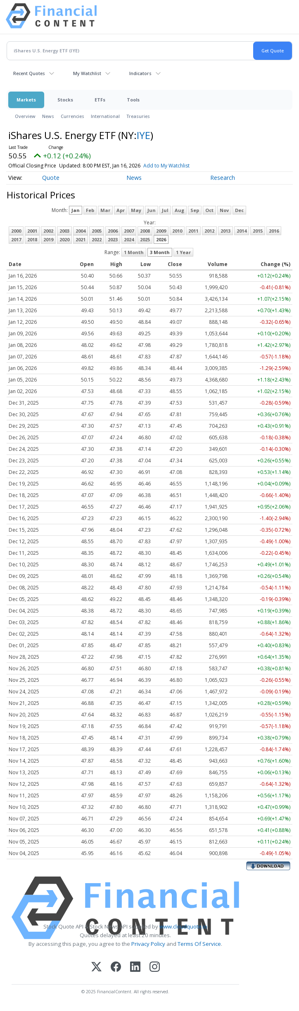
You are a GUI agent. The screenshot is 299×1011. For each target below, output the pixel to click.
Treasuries (138, 116)
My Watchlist (87, 73)
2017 (16, 239)
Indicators (140, 73)
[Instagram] (154, 967)
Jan (75, 210)
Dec (239, 210)
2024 (129, 239)
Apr (120, 210)
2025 (145, 239)
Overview (25, 116)
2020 (64, 239)
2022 (97, 239)
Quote (50, 177)
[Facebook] (115, 967)
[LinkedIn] (135, 967)
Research (222, 177)
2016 (274, 231)
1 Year (183, 252)
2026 (161, 239)
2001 (32, 231)
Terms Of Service (199, 943)
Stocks (65, 100)
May (136, 210)
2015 (258, 231)
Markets (26, 100)
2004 (80, 231)
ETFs (100, 100)
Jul (165, 210)
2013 (225, 231)
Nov (224, 210)
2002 (48, 231)
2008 (145, 231)
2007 (129, 231)
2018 (32, 239)
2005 (97, 231)
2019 (48, 239)
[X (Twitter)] (96, 967)
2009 (161, 231)
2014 (242, 231)
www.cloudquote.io (183, 926)
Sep (194, 210)
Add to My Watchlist (166, 165)
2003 (64, 231)
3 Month (160, 252)
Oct (209, 210)
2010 (177, 231)
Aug (179, 210)
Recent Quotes (29, 73)
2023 (113, 239)
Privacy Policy (148, 943)
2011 (193, 231)
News (48, 116)
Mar (105, 210)
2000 (16, 231)
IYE (143, 135)
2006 (113, 231)
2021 (80, 239)
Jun (151, 210)
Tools (133, 100)
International (105, 116)
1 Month (134, 252)
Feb (90, 210)
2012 (209, 231)
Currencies (72, 116)
